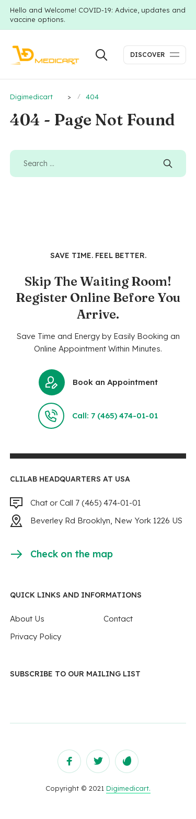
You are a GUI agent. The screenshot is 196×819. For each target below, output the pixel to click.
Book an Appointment (98, 382)
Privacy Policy (35, 636)
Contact (118, 619)
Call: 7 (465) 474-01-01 (98, 416)
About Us (27, 619)
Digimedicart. (128, 788)
